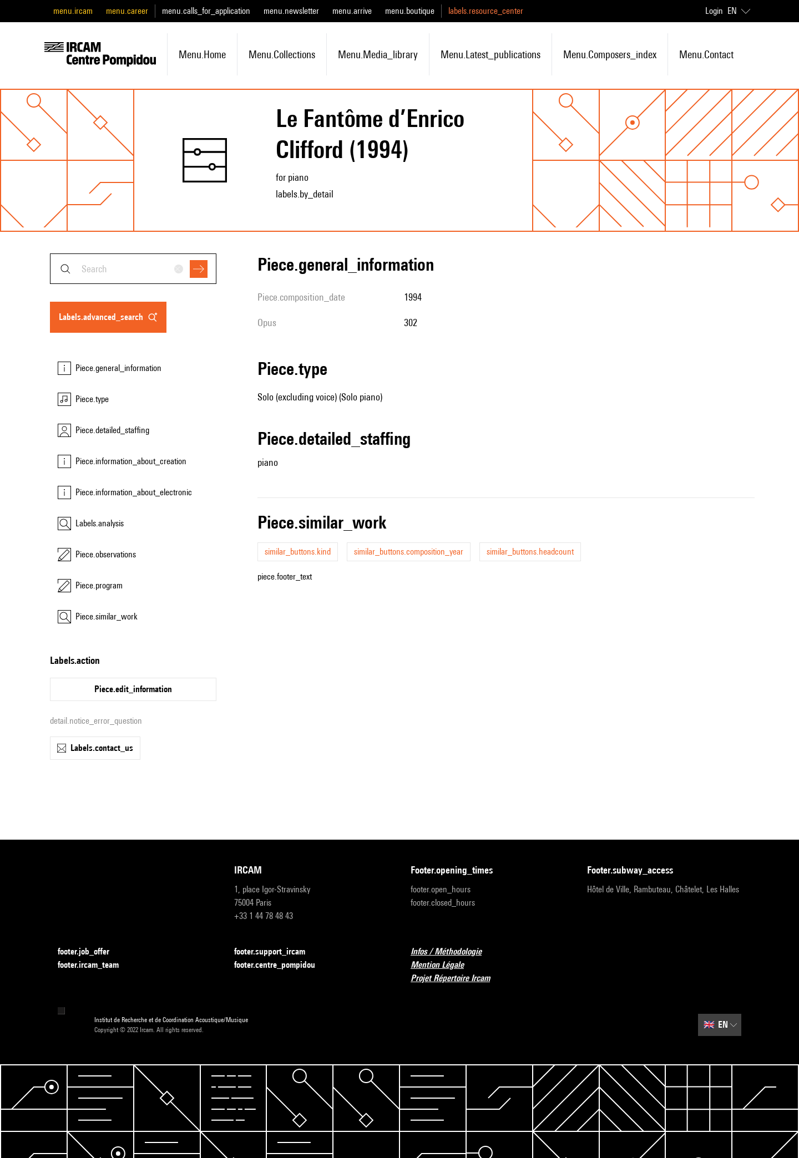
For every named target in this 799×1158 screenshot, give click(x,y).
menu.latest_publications (490, 54)
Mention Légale (444, 965)
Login (714, 11)
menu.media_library (378, 54)
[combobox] (133, 268)
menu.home (202, 54)
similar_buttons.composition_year (408, 551)
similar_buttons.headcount (530, 551)
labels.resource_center (485, 11)
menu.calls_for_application (206, 11)
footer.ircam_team (95, 965)
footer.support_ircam (276, 952)
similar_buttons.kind (298, 551)
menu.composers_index (609, 54)
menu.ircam (73, 11)
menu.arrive (352, 11)
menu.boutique (409, 11)
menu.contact (706, 54)
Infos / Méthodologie (453, 952)
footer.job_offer (90, 952)
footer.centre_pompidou (281, 965)
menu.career (127, 11)
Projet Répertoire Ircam (457, 978)
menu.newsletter (291, 11)
